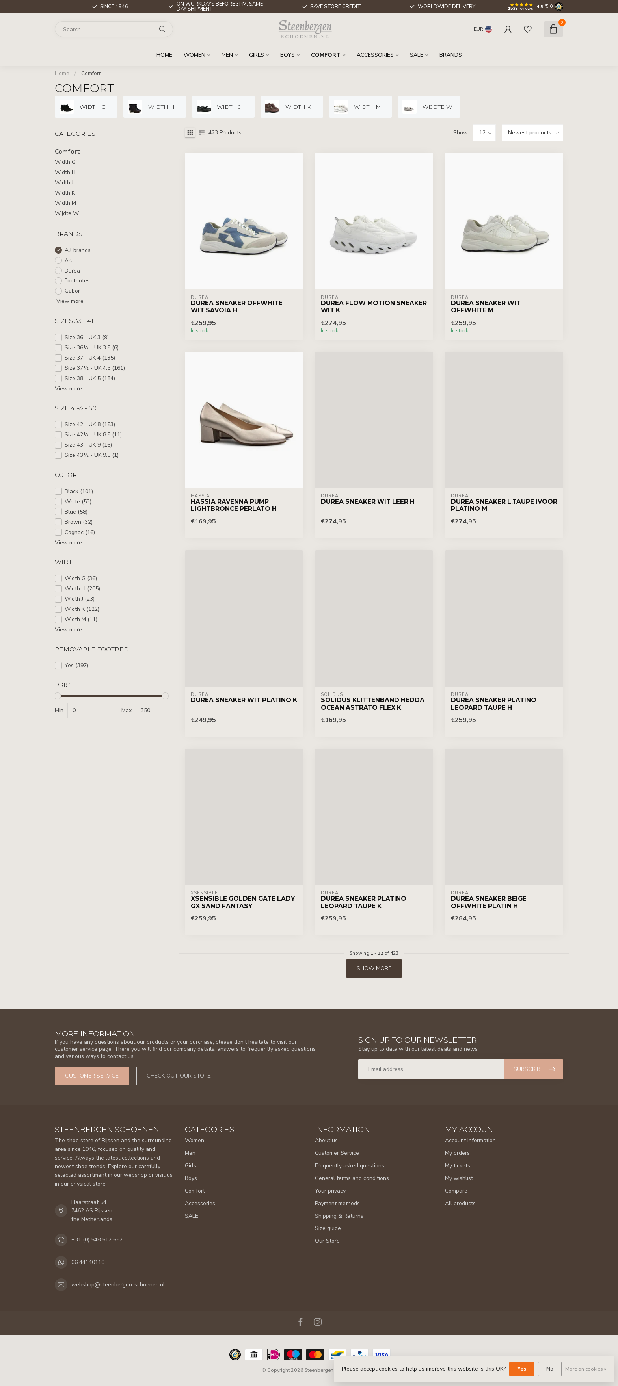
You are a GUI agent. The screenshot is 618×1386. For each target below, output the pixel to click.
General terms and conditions (352, 1178)
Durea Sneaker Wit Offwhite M (486, 307)
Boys (287, 55)
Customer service (92, 1076)
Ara (69, 260)
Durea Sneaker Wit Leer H (368, 501)
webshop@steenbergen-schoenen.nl (118, 1284)
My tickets (457, 1165)
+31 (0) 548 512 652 (97, 1239)
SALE (416, 55)
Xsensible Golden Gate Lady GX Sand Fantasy (243, 902)
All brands (78, 250)
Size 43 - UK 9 (88, 445)
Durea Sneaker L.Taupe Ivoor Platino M (504, 505)
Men (227, 55)
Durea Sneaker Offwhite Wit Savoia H (237, 307)
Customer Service (337, 1153)
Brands (450, 55)
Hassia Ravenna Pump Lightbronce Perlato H (234, 505)
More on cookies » (585, 1369)
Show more (374, 968)
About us (326, 1140)
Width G (65, 162)
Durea (72, 271)
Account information (470, 1140)
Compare (456, 1191)
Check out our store (179, 1076)
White (78, 502)
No (549, 1369)
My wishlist (459, 1178)
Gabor (72, 291)
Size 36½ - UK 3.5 (92, 348)
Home (164, 55)
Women (194, 55)
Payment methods (337, 1203)
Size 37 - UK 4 (90, 358)
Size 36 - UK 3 (87, 337)
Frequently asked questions (349, 1165)
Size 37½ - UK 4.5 (95, 368)
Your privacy (330, 1191)
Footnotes (77, 281)
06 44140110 (87, 1262)
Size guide (328, 1228)
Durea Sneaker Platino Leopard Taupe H (493, 704)
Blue (76, 512)
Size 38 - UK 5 (90, 378)
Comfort (326, 55)
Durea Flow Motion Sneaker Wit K (374, 307)
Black (79, 491)
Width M (65, 203)
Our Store (327, 1241)
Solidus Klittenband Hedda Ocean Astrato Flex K (372, 704)
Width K (65, 193)
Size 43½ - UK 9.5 (92, 455)
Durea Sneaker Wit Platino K (244, 700)
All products (460, 1203)
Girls (256, 55)
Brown (79, 522)
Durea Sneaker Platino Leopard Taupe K (363, 902)
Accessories (375, 55)
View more (69, 301)
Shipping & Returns (339, 1216)
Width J (64, 182)
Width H (65, 172)
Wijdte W (67, 213)
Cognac (80, 532)
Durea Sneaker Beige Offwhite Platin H (489, 902)
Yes (76, 665)
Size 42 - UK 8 (90, 424)
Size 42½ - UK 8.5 (93, 435)
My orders (457, 1153)
